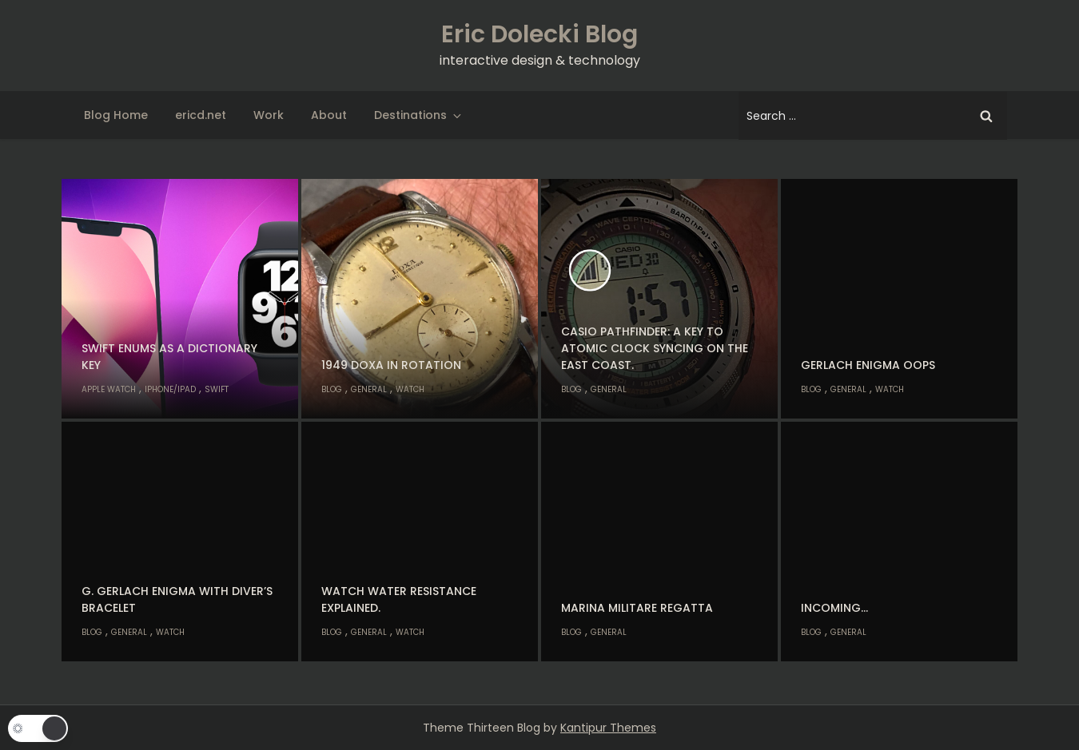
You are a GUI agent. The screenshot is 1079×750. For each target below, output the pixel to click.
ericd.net (200, 115)
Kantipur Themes (608, 728)
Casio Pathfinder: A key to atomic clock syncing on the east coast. (654, 348)
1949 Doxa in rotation (391, 365)
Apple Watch (109, 389)
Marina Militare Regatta (637, 608)
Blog (331, 389)
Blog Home (116, 115)
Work (268, 115)
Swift (217, 389)
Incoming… (834, 608)
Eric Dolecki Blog (539, 34)
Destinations (419, 115)
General (369, 389)
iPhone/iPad (170, 389)
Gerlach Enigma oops (868, 365)
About (329, 115)
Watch (410, 389)
